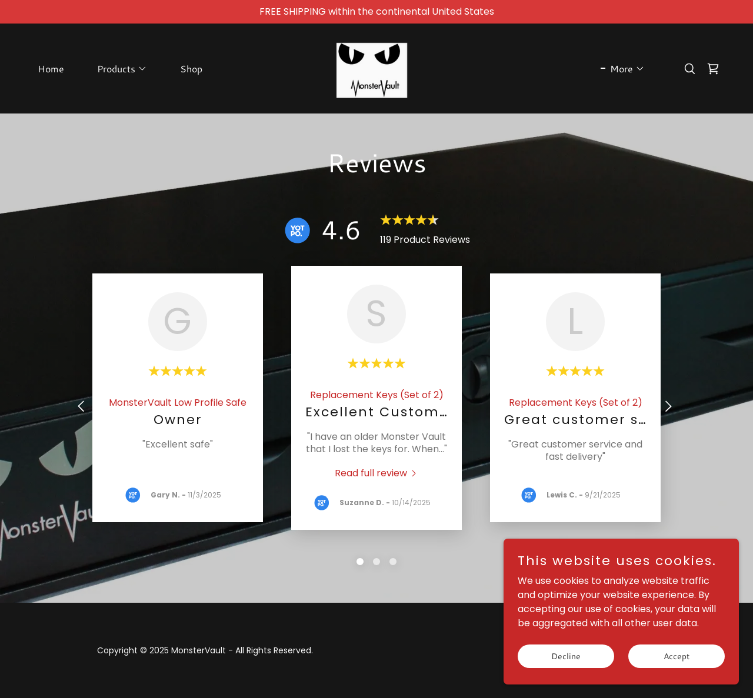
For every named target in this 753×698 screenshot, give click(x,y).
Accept (676, 656)
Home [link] (51, 68)
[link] (376, 68)
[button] (117, 69)
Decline (566, 656)
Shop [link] (191, 68)
